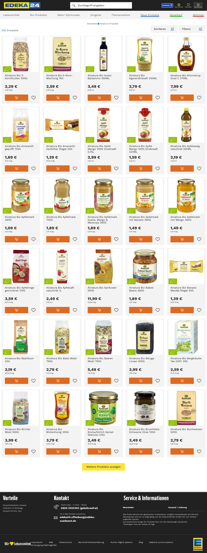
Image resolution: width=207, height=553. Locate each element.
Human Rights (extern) (121, 542)
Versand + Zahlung (177, 507)
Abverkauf (176, 14)
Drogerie (95, 14)
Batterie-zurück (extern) (161, 542)
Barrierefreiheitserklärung (91, 542)
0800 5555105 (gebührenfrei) (79, 508)
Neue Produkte (150, 14)
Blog (141, 542)
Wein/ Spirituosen (68, 14)
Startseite (92, 24)
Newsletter (128, 507)
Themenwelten (120, 14)
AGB (51, 542)
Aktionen (198, 14)
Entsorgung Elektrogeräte (43, 545)
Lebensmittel (11, 14)
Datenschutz (65, 542)
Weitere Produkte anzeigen (103, 466)
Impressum (36, 542)
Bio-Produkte (38, 14)
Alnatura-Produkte (109, 24)
